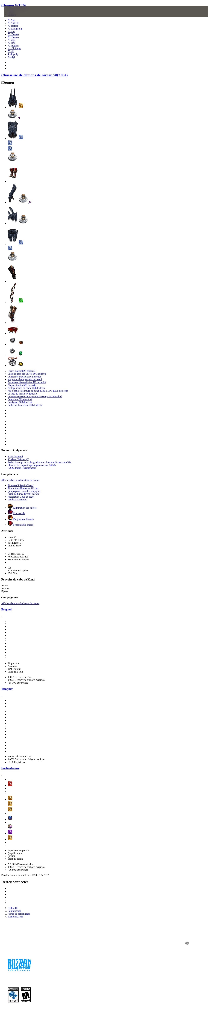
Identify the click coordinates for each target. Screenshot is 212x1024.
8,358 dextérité (15, 456)
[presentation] (13, 11)
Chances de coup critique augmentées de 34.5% (32, 465)
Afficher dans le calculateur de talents (20, 480)
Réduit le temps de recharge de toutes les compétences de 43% (39, 462)
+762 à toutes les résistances (22, 468)
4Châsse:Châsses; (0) (18, 459)
